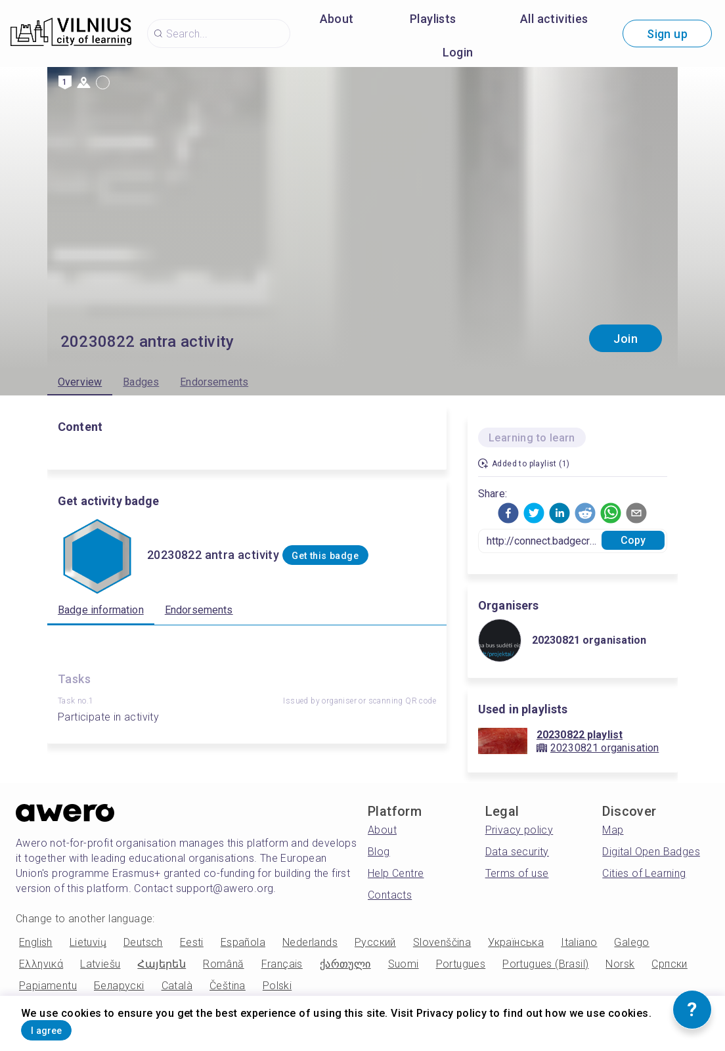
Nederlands (310, 942)
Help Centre (396, 873)
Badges (141, 382)
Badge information (101, 610)
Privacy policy (519, 830)
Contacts (390, 895)
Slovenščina (442, 942)
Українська (516, 942)
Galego (631, 942)
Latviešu (100, 964)
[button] (508, 513)
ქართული (345, 964)
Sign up (667, 34)
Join (625, 339)
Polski (277, 985)
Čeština (227, 985)
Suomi (403, 964)
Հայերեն (161, 964)
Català (177, 985)
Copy (633, 540)
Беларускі (119, 985)
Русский (375, 942)
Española (243, 942)
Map (612, 830)
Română (223, 964)
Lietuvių (88, 942)
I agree (63, 1027)
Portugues (461, 964)
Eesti (192, 942)
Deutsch (143, 942)
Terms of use (517, 873)
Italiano (579, 942)
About (337, 19)
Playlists (433, 19)
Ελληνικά (41, 964)
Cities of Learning (644, 873)
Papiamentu (48, 985)
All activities (554, 19)
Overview (80, 382)
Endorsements (214, 382)
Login (458, 52)
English (36, 942)
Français (282, 964)
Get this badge (347, 555)
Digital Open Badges (651, 851)
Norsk (619, 964)
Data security (517, 851)
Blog (379, 851)
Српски (669, 964)
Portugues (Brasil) (545, 964)
